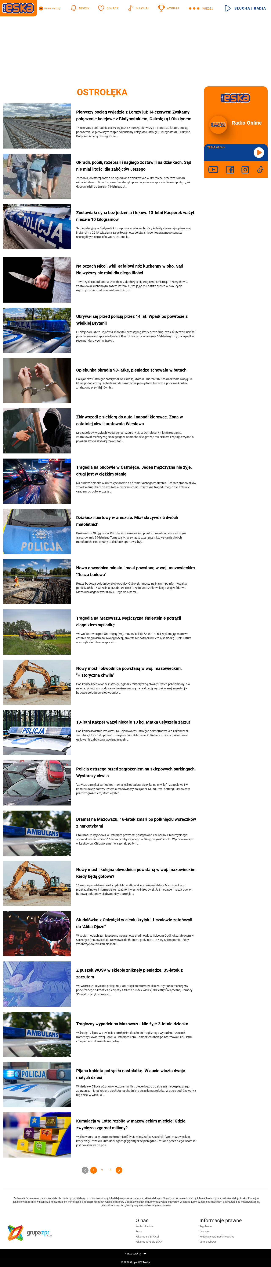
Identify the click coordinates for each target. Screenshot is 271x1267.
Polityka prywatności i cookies (216, 1236)
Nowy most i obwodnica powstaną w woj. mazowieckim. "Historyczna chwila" (129, 672)
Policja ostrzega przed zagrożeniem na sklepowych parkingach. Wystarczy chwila (136, 772)
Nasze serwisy (135, 1253)
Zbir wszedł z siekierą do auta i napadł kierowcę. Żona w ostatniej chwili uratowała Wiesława (129, 420)
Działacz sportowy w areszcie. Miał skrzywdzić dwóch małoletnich (127, 521)
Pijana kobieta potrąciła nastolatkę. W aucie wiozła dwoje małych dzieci (130, 1074)
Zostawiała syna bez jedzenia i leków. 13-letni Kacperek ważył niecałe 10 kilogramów (135, 216)
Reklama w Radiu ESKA (149, 1241)
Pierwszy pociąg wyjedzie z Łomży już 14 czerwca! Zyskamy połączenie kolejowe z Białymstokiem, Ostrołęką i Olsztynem (133, 115)
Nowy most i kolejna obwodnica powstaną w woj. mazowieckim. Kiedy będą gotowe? (136, 873)
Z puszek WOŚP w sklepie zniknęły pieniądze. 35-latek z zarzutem (129, 973)
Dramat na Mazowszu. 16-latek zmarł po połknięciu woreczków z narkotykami (136, 823)
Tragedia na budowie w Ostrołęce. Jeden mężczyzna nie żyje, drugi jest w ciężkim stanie (134, 471)
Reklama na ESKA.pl (147, 1236)
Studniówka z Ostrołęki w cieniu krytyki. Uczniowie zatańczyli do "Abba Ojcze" (134, 923)
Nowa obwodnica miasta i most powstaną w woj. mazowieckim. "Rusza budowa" (136, 571)
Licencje (204, 1231)
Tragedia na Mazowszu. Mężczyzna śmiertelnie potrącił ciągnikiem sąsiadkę (128, 621)
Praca (139, 1231)
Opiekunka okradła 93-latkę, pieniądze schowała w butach (131, 370)
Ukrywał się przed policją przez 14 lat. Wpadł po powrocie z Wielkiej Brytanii (132, 320)
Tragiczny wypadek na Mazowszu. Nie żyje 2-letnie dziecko (132, 1023)
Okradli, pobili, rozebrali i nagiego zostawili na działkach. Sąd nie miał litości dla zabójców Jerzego (133, 166)
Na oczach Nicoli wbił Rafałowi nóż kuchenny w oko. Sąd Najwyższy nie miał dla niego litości (129, 269)
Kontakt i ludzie (144, 1226)
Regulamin (205, 1226)
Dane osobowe (207, 1241)
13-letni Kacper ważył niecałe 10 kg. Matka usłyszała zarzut (133, 722)
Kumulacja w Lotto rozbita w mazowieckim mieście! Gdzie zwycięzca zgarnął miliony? (130, 1124)
